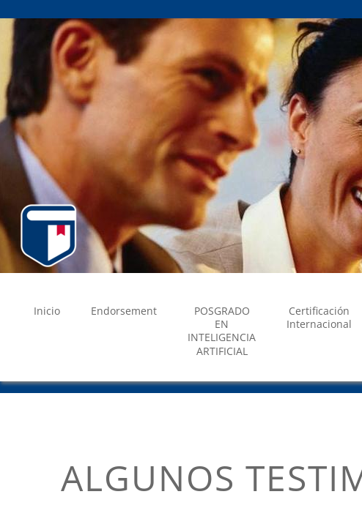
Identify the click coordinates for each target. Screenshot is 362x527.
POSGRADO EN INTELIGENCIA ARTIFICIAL (222, 331)
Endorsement (124, 311)
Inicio (47, 311)
